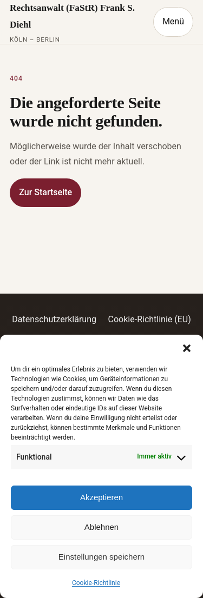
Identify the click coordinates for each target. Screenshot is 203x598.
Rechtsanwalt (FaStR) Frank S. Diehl (72, 16)
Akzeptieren (101, 497)
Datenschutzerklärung (54, 319)
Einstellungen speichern (101, 556)
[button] (186, 348)
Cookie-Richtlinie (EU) (149, 319)
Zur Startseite (45, 192)
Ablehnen (101, 526)
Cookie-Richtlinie (96, 583)
